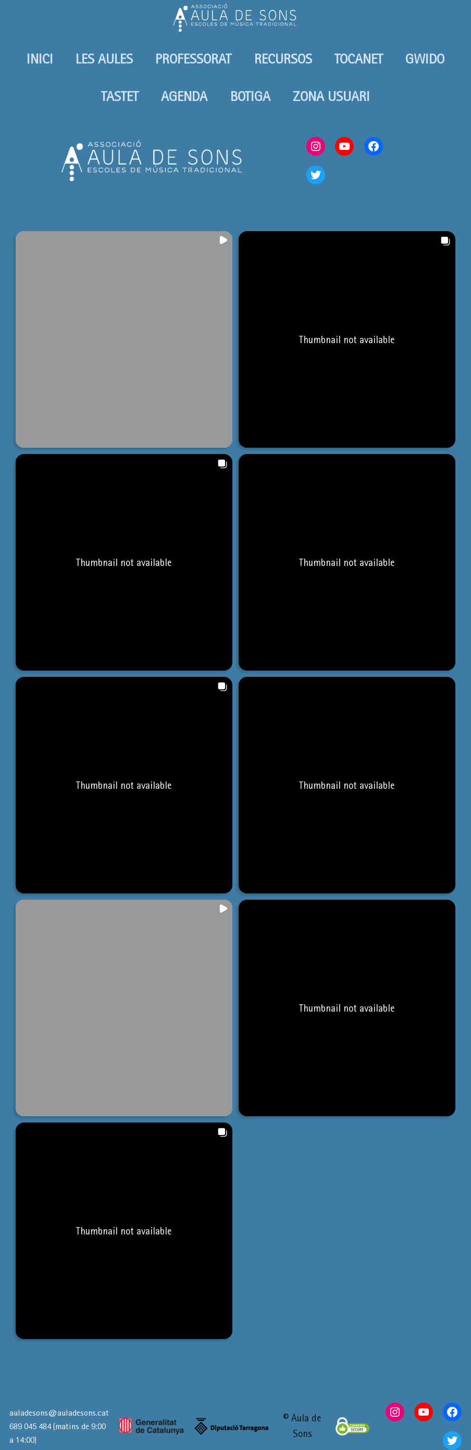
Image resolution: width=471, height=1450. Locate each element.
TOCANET (358, 59)
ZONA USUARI (331, 96)
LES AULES (104, 59)
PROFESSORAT (193, 59)
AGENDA (184, 96)
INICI (40, 59)
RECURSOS (283, 59)
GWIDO (424, 59)
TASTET (120, 96)
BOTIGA (250, 96)
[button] (124, 339)
